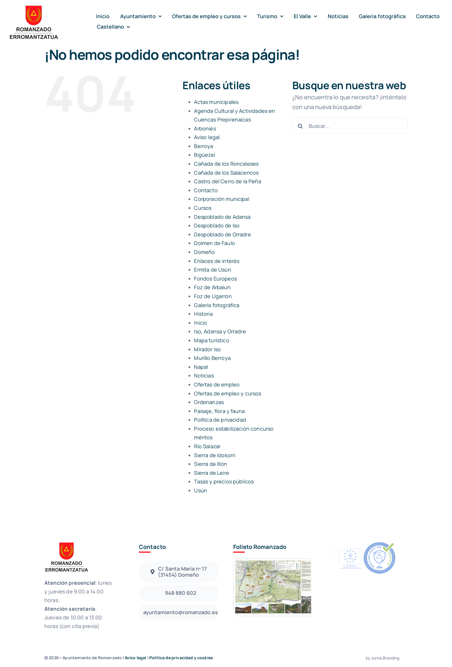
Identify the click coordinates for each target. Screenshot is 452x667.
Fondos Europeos (215, 278)
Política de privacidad (220, 419)
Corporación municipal (221, 198)
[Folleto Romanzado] (273, 561)
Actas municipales (216, 101)
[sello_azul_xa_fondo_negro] (364, 543)
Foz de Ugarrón (212, 296)
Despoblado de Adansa (222, 216)
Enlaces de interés (216, 260)
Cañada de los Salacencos (226, 172)
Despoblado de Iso (217, 225)
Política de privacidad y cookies (181, 657)
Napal (201, 366)
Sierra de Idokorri (214, 455)
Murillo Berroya (212, 357)
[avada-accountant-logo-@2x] (33, 6)
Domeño (204, 252)
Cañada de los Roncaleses (226, 163)
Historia (203, 313)
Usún (200, 490)
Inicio (200, 322)
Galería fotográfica (216, 305)
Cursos (202, 207)
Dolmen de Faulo (214, 243)
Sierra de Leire (211, 472)
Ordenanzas (209, 402)
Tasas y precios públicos (224, 481)
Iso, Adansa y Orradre (220, 331)
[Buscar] (300, 126)
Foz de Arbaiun (212, 287)
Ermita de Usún (212, 269)
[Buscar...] (350, 126)
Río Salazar (207, 446)
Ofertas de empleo (217, 384)
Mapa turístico (211, 340)
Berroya (203, 146)
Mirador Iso (207, 349)
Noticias (204, 375)
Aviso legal (207, 137)
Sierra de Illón (210, 463)
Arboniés (205, 128)
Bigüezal (204, 154)
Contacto (205, 190)
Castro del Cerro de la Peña (227, 181)
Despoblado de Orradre (222, 234)
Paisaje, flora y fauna (219, 411)
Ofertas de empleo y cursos (227, 393)
